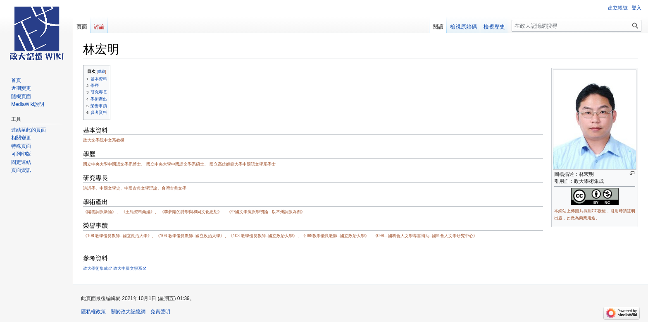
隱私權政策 (93, 312)
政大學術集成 (95, 268)
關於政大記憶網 (128, 312)
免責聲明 (160, 312)
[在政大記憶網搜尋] (576, 26)
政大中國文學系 (127, 268)
